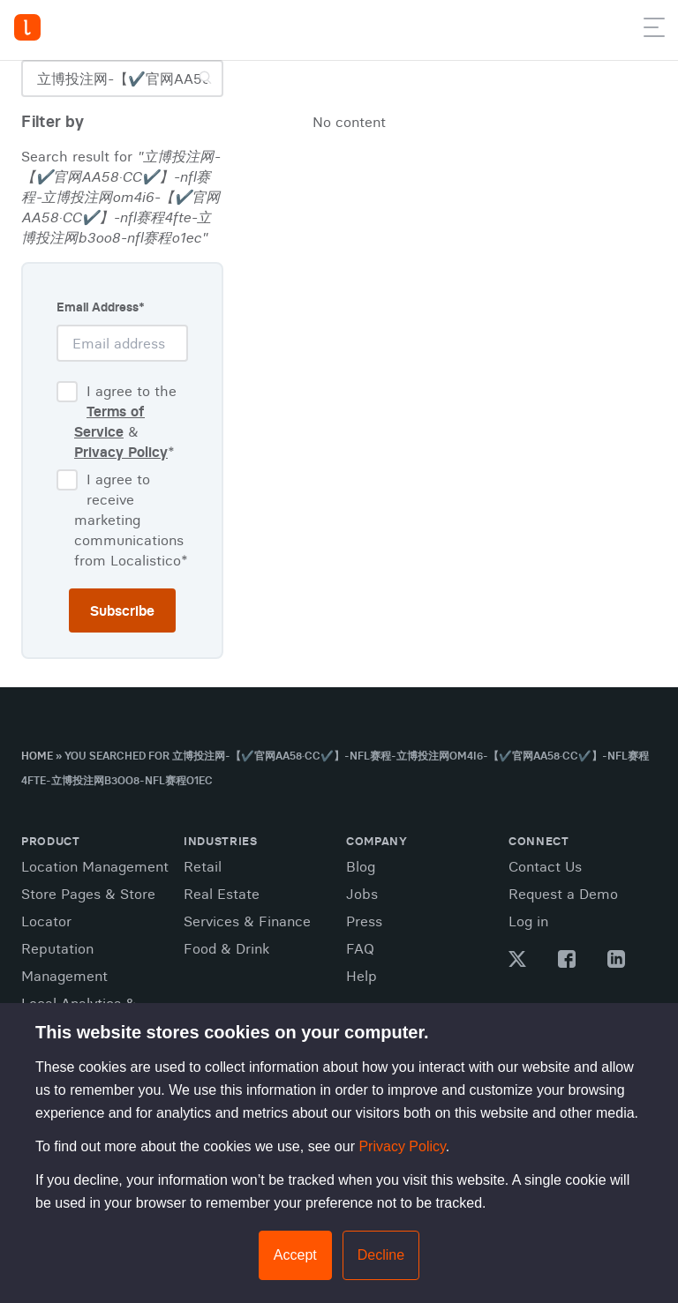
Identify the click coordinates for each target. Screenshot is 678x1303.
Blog (360, 866)
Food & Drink (226, 948)
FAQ (360, 948)
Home (37, 755)
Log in (528, 921)
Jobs (362, 893)
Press (364, 921)
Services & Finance (247, 921)
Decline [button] (381, 1254)
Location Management (95, 866)
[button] (654, 31)
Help (361, 976)
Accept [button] (295, 1254)
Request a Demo (563, 893)
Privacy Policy (401, 1146)
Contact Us (545, 866)
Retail (203, 866)
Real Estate (222, 893)
